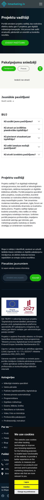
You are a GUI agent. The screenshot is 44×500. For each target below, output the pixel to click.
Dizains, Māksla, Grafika (12, 406)
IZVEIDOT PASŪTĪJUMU (15, 43)
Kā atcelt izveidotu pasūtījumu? (20, 154)
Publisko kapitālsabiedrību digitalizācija (19, 391)
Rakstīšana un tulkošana (12, 409)
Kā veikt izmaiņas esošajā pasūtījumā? (16, 147)
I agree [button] (26, 482)
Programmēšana (9, 398)
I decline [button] (26, 487)
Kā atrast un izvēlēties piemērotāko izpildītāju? (16, 129)
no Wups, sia (6, 490)
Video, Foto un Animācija (13, 413)
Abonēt (35, 277)
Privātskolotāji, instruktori (13, 421)
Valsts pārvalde (9, 387)
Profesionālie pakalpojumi (13, 417)
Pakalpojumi (8, 68)
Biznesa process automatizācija (15, 394)
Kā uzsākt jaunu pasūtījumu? (18, 121)
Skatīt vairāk (7, 101)
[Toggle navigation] (40, 4)
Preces (23, 68)
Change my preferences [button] (26, 492)
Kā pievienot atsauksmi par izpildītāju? (17, 138)
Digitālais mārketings (11, 402)
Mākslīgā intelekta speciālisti (14, 383)
